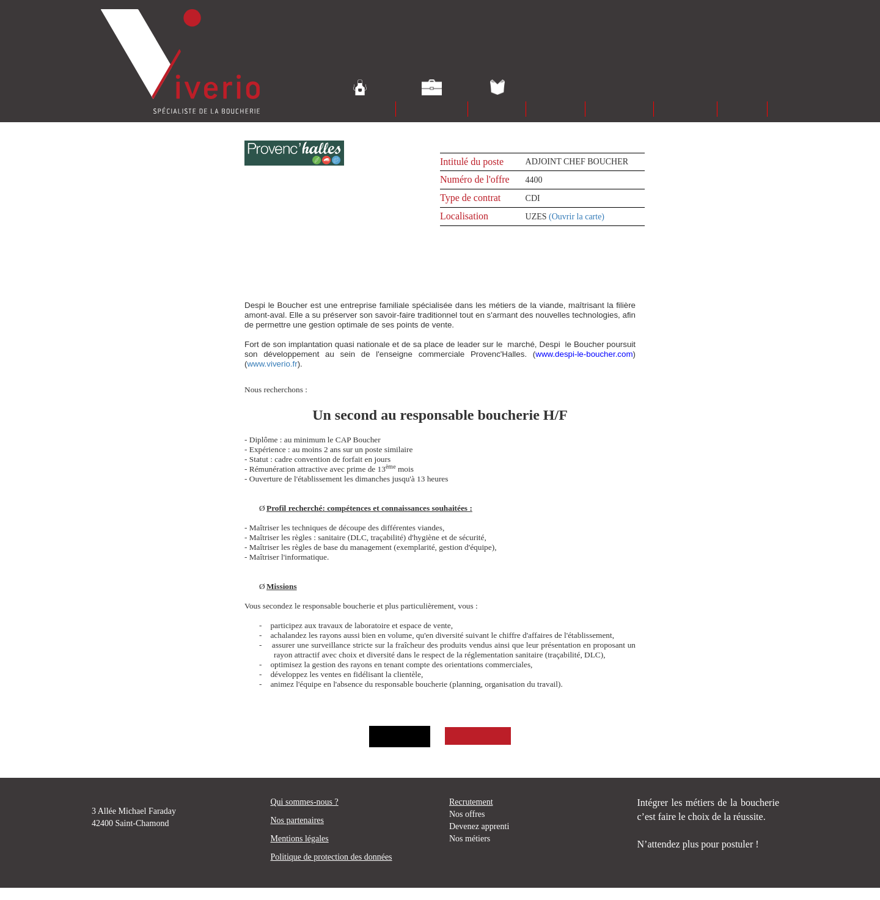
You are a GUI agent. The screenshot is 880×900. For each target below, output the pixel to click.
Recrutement (471, 802)
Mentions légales (300, 838)
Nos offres (467, 814)
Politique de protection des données (331, 857)
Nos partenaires (297, 820)
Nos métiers (469, 838)
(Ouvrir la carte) (576, 216)
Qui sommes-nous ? (305, 802)
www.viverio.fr (272, 363)
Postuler (476, 736)
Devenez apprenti (479, 826)
